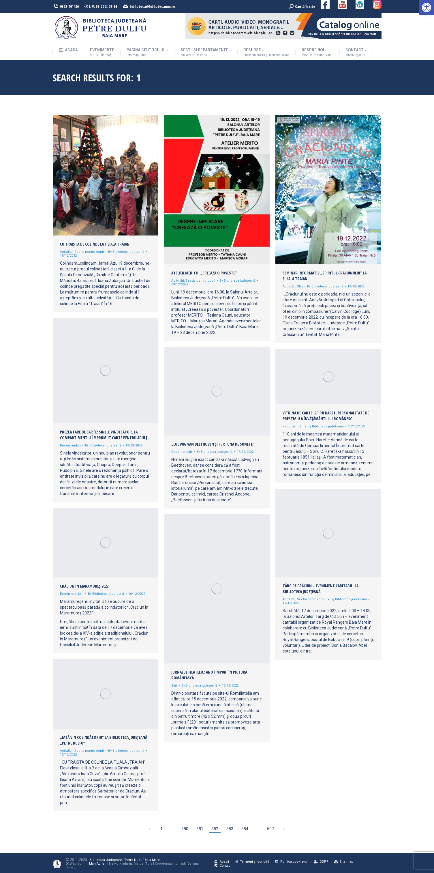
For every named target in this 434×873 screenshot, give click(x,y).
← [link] (150, 829)
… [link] (172, 829)
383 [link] (229, 829)
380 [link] (184, 829)
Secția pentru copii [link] (89, 252)
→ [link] (284, 829)
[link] (426, 7)
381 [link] (199, 829)
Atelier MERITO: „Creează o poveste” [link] (204, 273)
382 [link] (214, 829)
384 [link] (244, 829)
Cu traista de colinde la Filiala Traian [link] (94, 244)
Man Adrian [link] (97, 863)
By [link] (126, 252)
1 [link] (161, 829)
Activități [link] (66, 252)
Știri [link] (300, 286)
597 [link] (270, 829)
